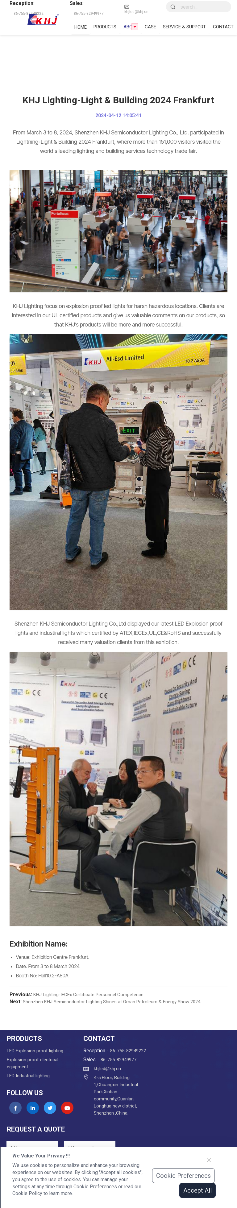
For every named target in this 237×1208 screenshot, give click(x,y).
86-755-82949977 (118, 1059)
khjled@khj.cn (136, 9)
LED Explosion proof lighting (35, 1051)
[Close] (209, 1160)
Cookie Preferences (183, 1175)
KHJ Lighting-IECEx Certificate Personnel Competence (88, 994)
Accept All (197, 1190)
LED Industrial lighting (28, 1076)
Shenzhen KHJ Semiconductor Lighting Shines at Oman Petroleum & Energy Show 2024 (111, 1002)
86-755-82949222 (128, 1051)
